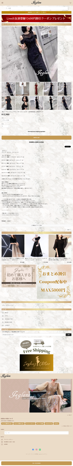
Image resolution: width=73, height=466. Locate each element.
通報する (69, 229)
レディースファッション (7, 305)
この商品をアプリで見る (36, 225)
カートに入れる (36, 463)
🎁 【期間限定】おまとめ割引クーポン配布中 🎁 (36, 12)
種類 (3, 118)
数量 (3, 123)
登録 (69, 334)
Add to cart (36, 137)
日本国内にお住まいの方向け (36, 142)
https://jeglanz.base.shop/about (11, 214)
